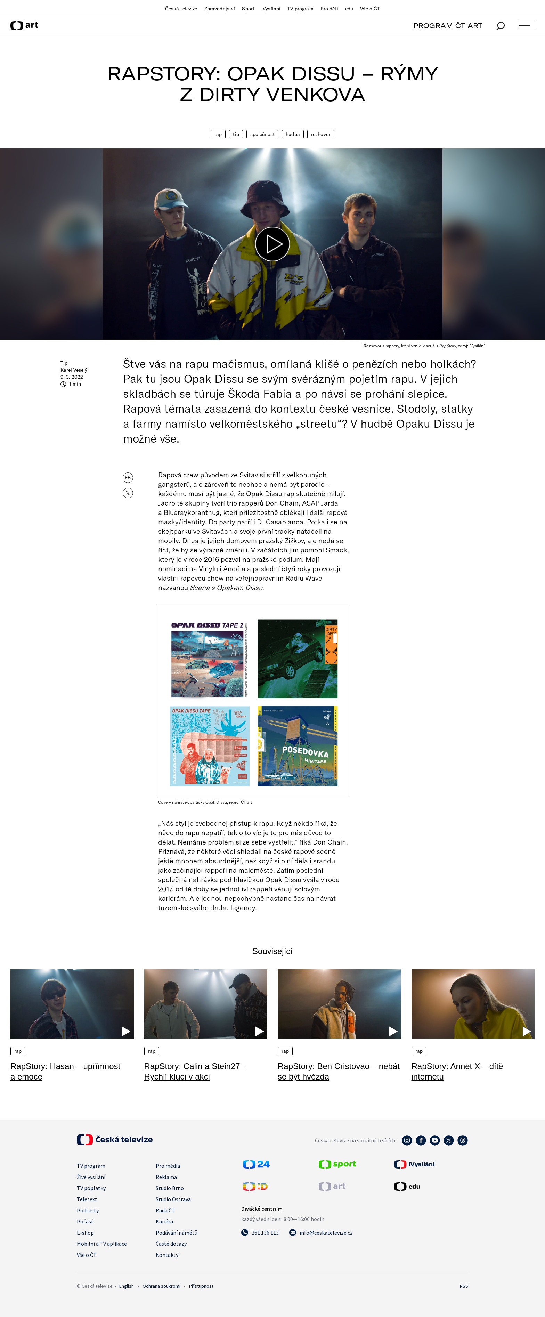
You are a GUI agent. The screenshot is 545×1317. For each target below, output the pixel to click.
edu (349, 9)
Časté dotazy (171, 1243)
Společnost (262, 134)
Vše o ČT (370, 9)
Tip (236, 134)
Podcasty (88, 1210)
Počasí (84, 1221)
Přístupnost (201, 1286)
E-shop (85, 1232)
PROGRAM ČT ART (447, 25)
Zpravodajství (219, 9)
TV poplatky (91, 1188)
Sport (248, 9)
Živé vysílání (91, 1176)
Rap (218, 134)
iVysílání (270, 9)
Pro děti (329, 9)
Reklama (166, 1176)
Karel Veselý (73, 370)
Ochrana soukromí (161, 1286)
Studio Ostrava (173, 1199)
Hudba (293, 134)
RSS (464, 1286)
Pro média (168, 1165)
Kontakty (167, 1254)
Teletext (87, 1199)
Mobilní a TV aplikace (102, 1243)
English (126, 1286)
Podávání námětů (176, 1232)
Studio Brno (170, 1188)
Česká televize (181, 9)
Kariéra (164, 1221)
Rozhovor (321, 134)
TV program (300, 9)
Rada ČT (165, 1210)
